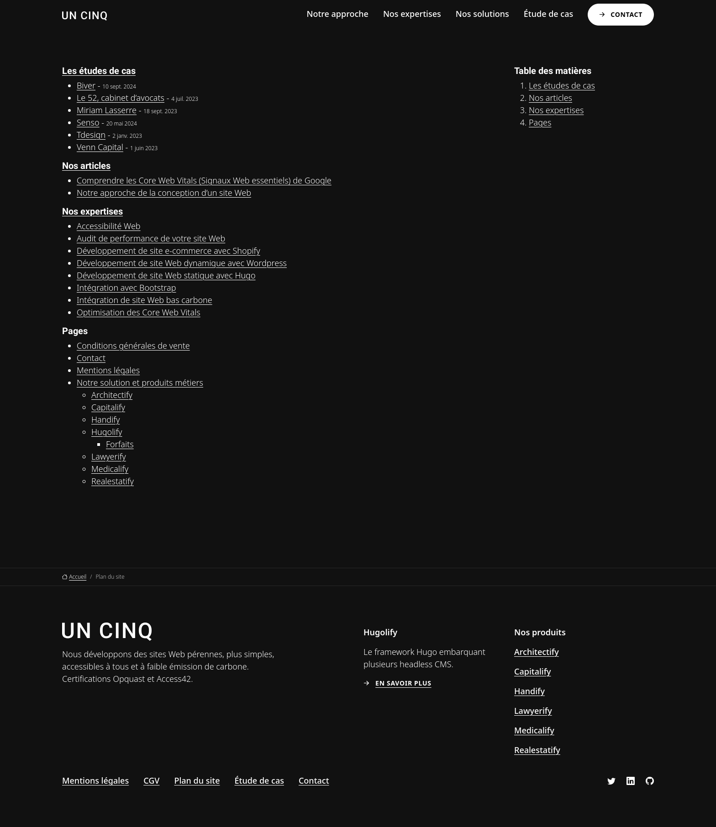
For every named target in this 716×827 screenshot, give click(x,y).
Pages (540, 122)
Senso (88, 122)
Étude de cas (548, 13)
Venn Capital (100, 146)
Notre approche (337, 13)
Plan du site (197, 780)
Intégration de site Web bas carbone (144, 299)
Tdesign (91, 134)
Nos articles (86, 165)
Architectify (111, 394)
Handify (105, 419)
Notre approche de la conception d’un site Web (164, 192)
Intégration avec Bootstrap (126, 287)
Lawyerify (108, 456)
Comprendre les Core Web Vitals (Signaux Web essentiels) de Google (204, 180)
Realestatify (112, 481)
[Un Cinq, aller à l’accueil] (84, 14)
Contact (626, 14)
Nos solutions (482, 13)
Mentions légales (108, 370)
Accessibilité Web (109, 225)
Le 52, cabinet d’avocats (120, 97)
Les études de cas (99, 70)
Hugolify (106, 431)
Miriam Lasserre (107, 110)
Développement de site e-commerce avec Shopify (168, 250)
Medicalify (109, 468)
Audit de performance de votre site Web (151, 238)
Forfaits (120, 444)
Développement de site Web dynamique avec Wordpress (182, 262)
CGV (151, 780)
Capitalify (108, 407)
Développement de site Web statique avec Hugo (166, 275)
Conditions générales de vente (133, 345)
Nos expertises (412, 13)
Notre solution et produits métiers (140, 382)
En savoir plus (403, 683)
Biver (86, 85)
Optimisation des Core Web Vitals (138, 312)
